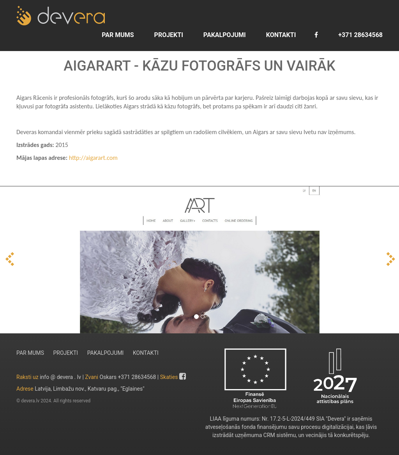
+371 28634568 (360, 35)
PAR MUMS (117, 35)
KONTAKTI (280, 35)
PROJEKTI (168, 35)
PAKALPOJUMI (224, 35)
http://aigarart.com (93, 157)
